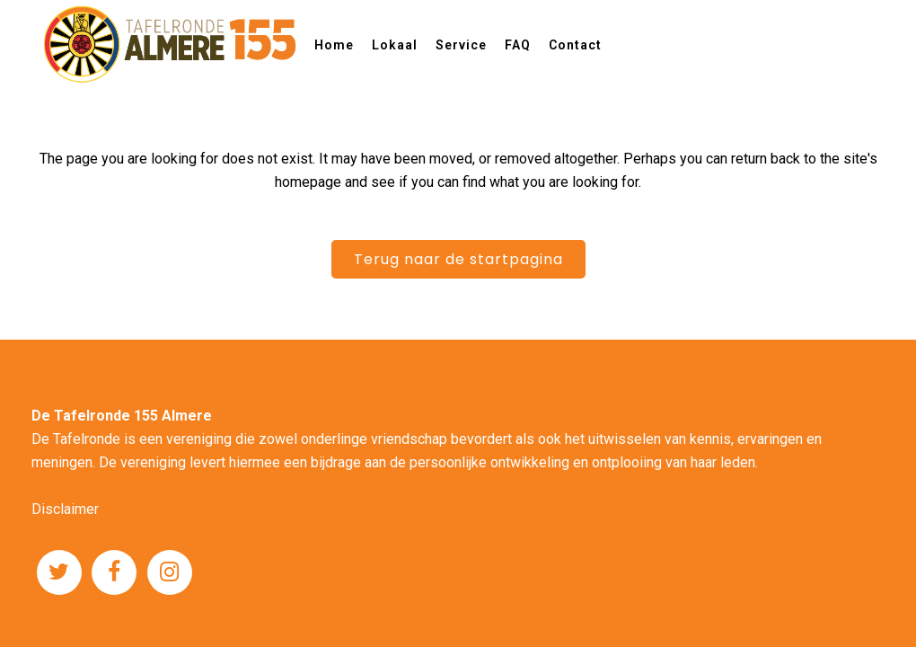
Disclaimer (65, 509)
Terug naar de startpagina (458, 259)
